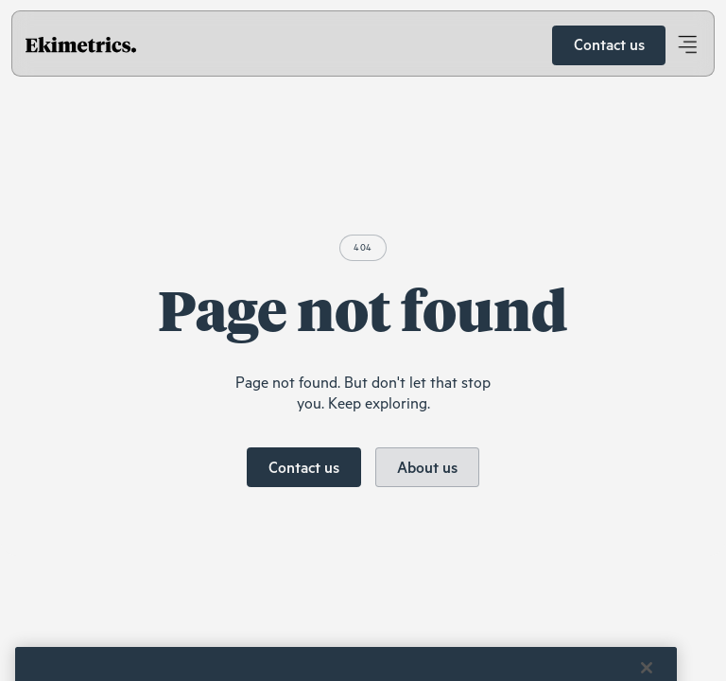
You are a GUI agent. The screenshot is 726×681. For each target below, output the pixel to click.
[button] (686, 45)
